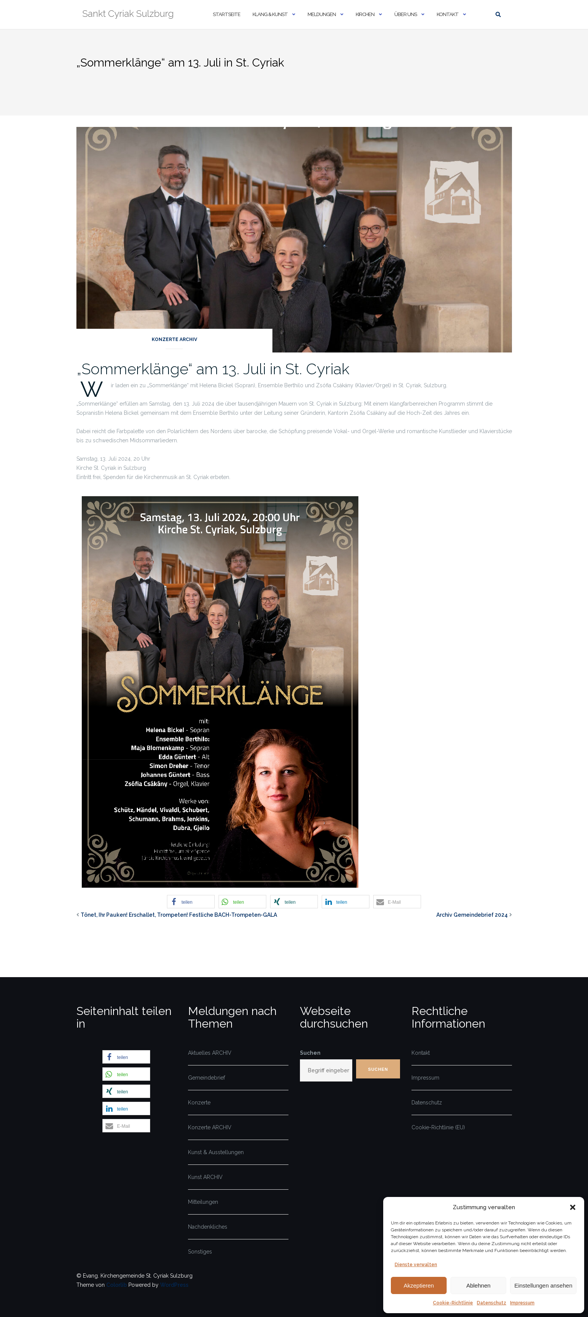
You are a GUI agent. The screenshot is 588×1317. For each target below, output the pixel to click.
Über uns (405, 14)
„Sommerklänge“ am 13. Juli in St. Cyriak (213, 369)
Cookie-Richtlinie (453, 1303)
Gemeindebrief (206, 1078)
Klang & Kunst (270, 14)
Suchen (310, 1053)
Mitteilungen (203, 1202)
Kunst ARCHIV (205, 1177)
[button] (573, 1207)
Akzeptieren (418, 1285)
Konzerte (199, 1102)
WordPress (174, 1285)
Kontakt (447, 14)
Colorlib (116, 1285)
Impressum (522, 1303)
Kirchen (365, 14)
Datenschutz (491, 1303)
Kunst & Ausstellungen (216, 1152)
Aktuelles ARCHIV (210, 1053)
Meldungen (322, 14)
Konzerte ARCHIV (174, 339)
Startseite (226, 14)
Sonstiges (200, 1252)
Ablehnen (478, 1285)
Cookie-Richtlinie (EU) (438, 1127)
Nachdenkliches (207, 1227)
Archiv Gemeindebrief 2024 (472, 915)
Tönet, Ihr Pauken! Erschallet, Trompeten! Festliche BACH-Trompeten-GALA (179, 915)
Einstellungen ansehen (543, 1285)
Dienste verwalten (416, 1264)
